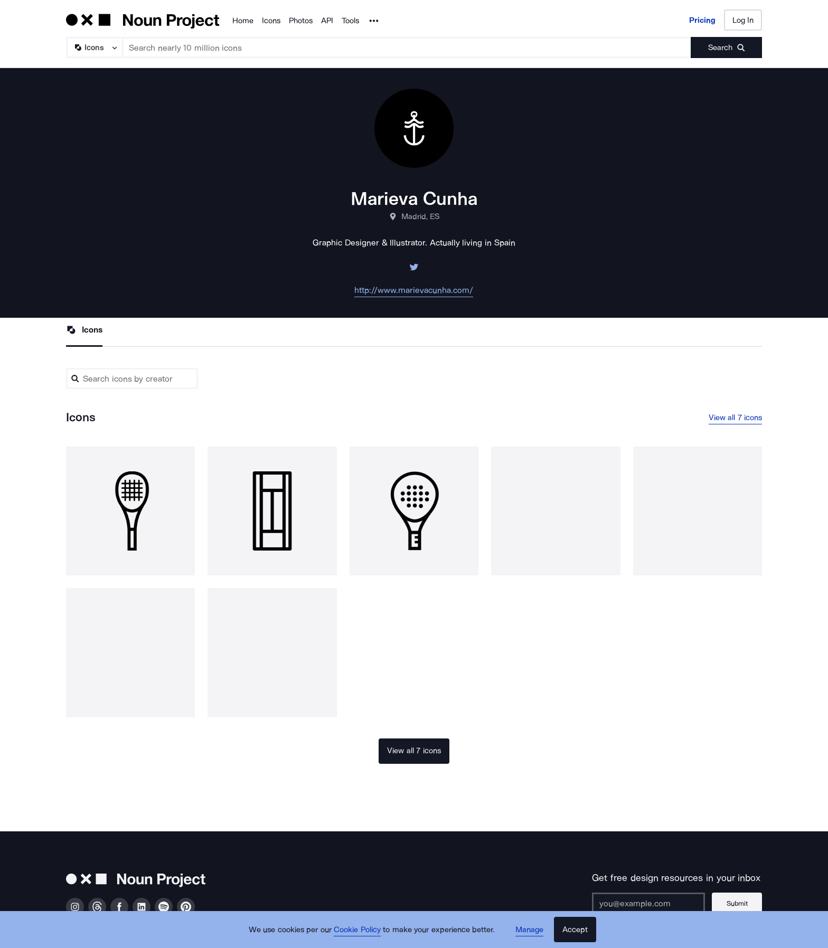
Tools (350, 20)
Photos (301, 20)
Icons (271, 20)
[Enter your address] (648, 903)
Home (242, 20)
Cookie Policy (357, 929)
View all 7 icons (736, 417)
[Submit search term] (726, 47)
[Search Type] (94, 47)
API (327, 20)
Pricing (702, 20)
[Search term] (407, 47)
